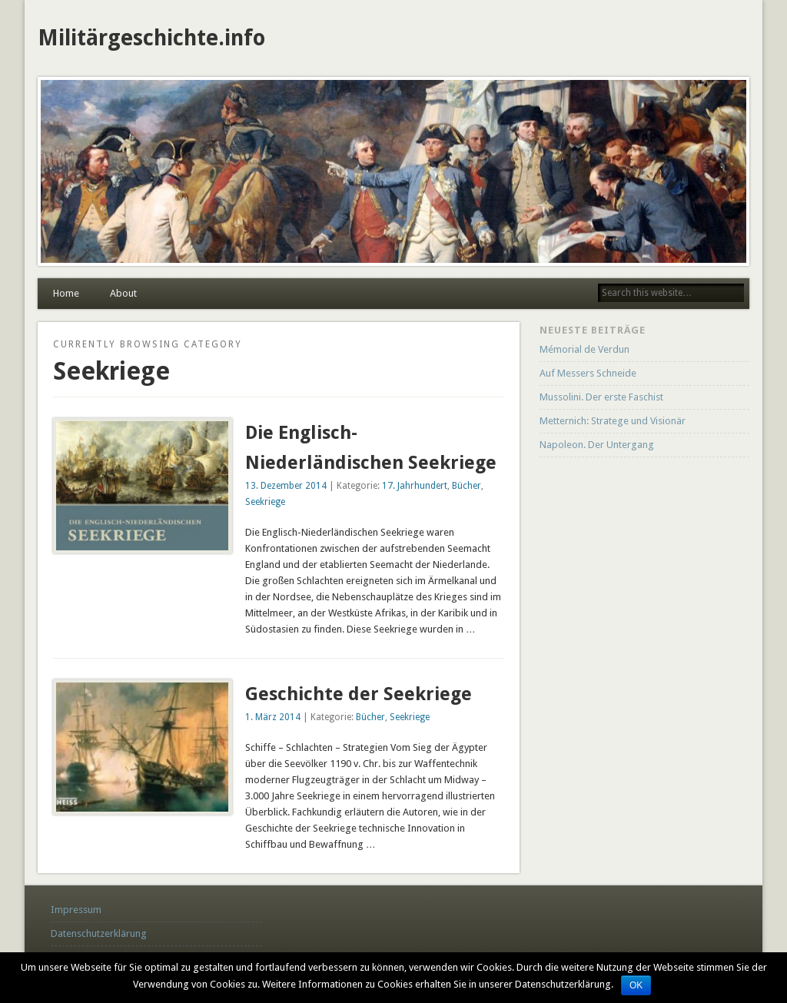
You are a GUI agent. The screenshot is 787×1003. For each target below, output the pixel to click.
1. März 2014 (273, 717)
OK (636, 985)
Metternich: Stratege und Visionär (613, 421)
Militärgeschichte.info (151, 38)
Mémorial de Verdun (584, 349)
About (123, 293)
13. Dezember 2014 (286, 485)
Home (66, 293)
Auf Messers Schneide (588, 373)
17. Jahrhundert (414, 485)
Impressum (76, 909)
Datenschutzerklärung (99, 933)
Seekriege (265, 502)
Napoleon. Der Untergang (597, 444)
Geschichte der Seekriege (358, 694)
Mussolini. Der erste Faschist (601, 397)
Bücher (466, 485)
